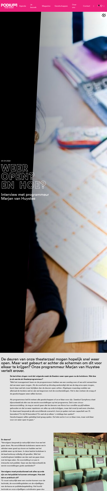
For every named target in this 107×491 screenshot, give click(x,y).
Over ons (74, 5)
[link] (98, 6)
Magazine (46, 6)
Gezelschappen (61, 6)
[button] (104, 15)
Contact (86, 6)
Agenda (22, 6)
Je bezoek (33, 5)
